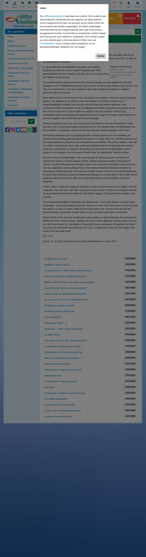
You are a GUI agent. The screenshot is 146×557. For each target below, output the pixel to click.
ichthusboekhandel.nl (54, 16)
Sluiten (100, 56)
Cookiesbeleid (47, 43)
